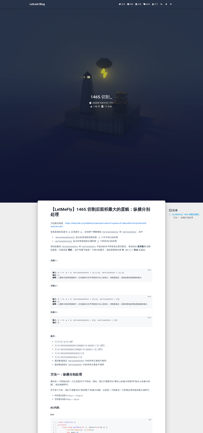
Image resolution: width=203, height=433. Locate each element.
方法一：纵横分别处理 (183, 217)
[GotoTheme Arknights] (171, 4)
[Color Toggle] (166, 4)
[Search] (161, 4)
